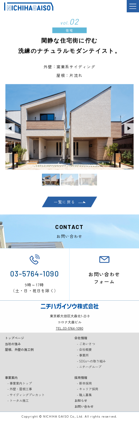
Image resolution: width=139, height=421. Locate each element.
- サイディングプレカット (26, 395)
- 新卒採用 (84, 383)
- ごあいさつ (86, 344)
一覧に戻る (64, 203)
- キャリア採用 (87, 389)
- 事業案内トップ (19, 383)
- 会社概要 (84, 350)
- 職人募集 (84, 395)
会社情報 (80, 338)
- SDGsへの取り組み (91, 361)
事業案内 (11, 378)
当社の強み (13, 344)
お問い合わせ (84, 407)
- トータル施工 (18, 401)
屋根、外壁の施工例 (19, 350)
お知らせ (80, 401)
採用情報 (80, 378)
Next (129, 129)
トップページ (14, 338)
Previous (10, 129)
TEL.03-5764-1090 (69, 328)
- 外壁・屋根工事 (19, 389)
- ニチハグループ (89, 367)
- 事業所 (83, 356)
